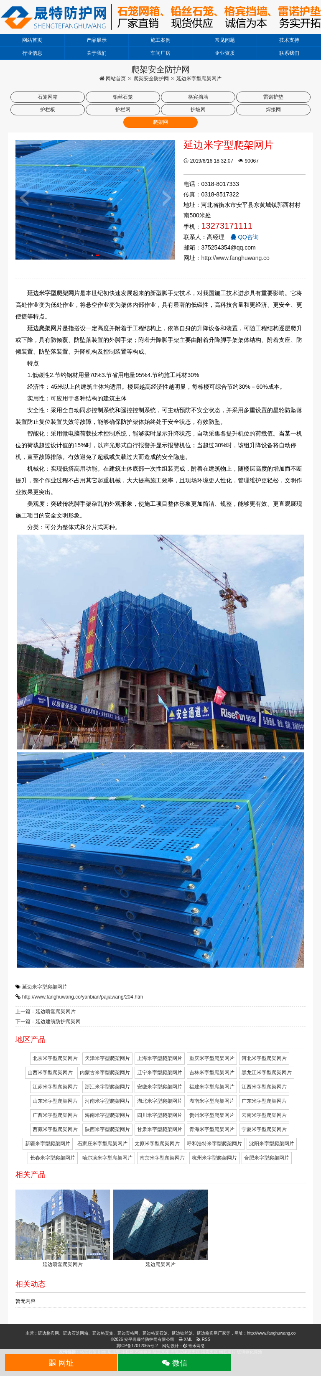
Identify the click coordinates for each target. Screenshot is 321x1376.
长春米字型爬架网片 (52, 1158)
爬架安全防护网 (151, 79)
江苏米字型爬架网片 (55, 1087)
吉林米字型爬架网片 (211, 1072)
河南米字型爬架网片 (107, 1101)
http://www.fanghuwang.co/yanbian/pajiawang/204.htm (82, 997)
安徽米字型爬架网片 (159, 1087)
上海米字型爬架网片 (159, 1058)
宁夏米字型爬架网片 (264, 1129)
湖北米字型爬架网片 (159, 1101)
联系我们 (289, 53)
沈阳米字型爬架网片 (271, 1144)
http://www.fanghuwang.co (235, 258)
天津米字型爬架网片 (107, 1058)
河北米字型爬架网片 (264, 1058)
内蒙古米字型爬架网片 (105, 1072)
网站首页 (32, 40)
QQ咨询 (244, 237)
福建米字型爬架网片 (211, 1087)
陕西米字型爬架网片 (107, 1129)
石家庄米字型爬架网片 (102, 1144)
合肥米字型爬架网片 (266, 1158)
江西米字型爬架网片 (264, 1087)
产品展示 (97, 40)
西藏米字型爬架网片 (55, 1129)
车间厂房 (160, 53)
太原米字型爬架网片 (157, 1144)
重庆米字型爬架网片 (211, 1058)
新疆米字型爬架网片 (47, 1144)
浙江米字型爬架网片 (107, 1087)
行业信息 (32, 53)
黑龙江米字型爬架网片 (267, 1072)
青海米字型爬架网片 (211, 1129)
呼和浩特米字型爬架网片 (214, 1144)
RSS (203, 1339)
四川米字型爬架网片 (159, 1115)
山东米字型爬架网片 (55, 1101)
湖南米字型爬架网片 (211, 1101)
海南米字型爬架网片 (107, 1115)
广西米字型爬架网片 (55, 1115)
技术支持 (289, 40)
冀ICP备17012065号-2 (137, 1345)
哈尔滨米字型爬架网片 (107, 1158)
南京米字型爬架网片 (162, 1158)
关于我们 (97, 53)
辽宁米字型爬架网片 (159, 1072)
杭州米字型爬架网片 (214, 1158)
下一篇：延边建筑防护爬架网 (48, 1021)
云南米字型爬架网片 (264, 1115)
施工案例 (160, 40)
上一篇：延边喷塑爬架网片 (45, 1011)
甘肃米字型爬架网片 (159, 1129)
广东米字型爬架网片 (264, 1101)
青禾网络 (194, 1345)
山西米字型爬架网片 (50, 1072)
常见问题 (225, 40)
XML (185, 1339)
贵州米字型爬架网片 (211, 1115)
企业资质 (225, 53)
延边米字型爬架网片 (44, 987)
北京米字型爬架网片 (55, 1058)
